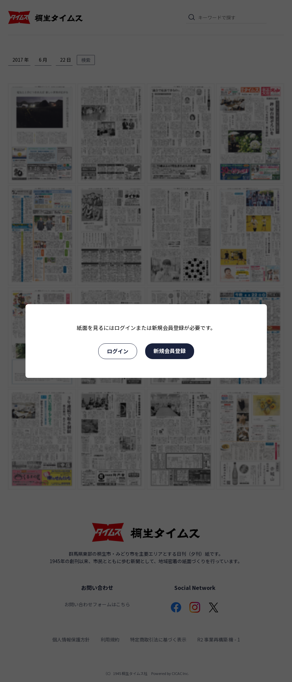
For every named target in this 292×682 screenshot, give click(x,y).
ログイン (117, 351)
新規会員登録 (170, 351)
